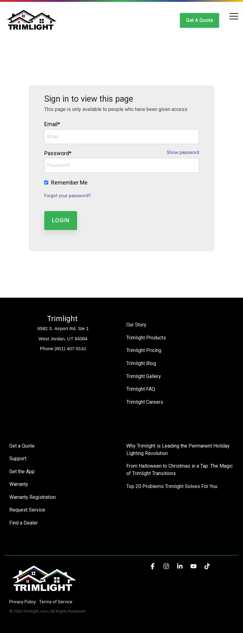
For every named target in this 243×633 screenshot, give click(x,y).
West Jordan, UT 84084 (63, 338)
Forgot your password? (67, 195)
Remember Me (69, 182)
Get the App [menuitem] (22, 470)
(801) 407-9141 (70, 348)
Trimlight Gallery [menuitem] (143, 375)
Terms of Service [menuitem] (55, 599)
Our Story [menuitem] (136, 325)
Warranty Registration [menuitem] (32, 495)
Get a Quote (199, 20)
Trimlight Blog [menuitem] (141, 363)
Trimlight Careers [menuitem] (144, 401)
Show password (183, 152)
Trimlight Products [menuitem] (146, 337)
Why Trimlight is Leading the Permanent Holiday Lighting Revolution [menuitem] (178, 448)
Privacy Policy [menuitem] (22, 599)
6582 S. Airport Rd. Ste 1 (63, 328)
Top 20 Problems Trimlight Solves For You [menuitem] (171, 485)
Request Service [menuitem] (27, 508)
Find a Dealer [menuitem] (23, 521)
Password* (58, 153)
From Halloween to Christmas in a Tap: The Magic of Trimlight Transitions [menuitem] (180, 468)
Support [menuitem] (17, 457)
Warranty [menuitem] (18, 483)
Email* (52, 124)
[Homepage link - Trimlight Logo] (44, 589)
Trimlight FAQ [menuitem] (140, 388)
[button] (233, 16)
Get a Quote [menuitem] (22, 445)
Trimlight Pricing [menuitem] (143, 350)
